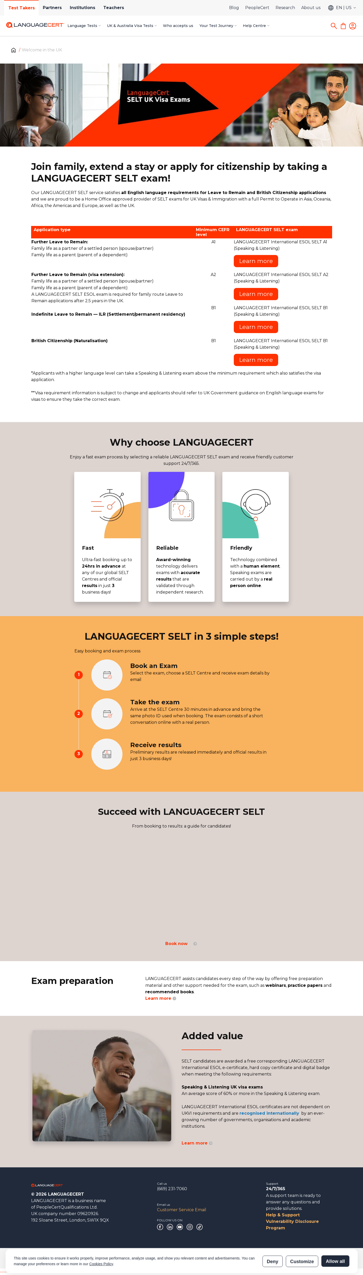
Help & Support (283, 1214)
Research (285, 7)
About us (310, 7)
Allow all (335, 1237)
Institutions (83, 7)
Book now (181, 943)
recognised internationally (269, 1113)
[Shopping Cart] (343, 26)
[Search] (334, 26)
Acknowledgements (88, 1258)
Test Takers (21, 7)
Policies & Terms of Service (130, 1258)
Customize (302, 1237)
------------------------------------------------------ (42, 1271)
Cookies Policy (101, 1240)
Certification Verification (223, 1258)
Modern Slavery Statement (177, 1258)
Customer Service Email (181, 1209)
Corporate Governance (48, 1258)
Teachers (114, 7)
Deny (272, 1237)
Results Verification (262, 1258)
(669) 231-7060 (172, 1188)
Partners (52, 7)
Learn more (256, 261)
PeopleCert (257, 7)
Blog (234, 7)
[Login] (352, 26)
